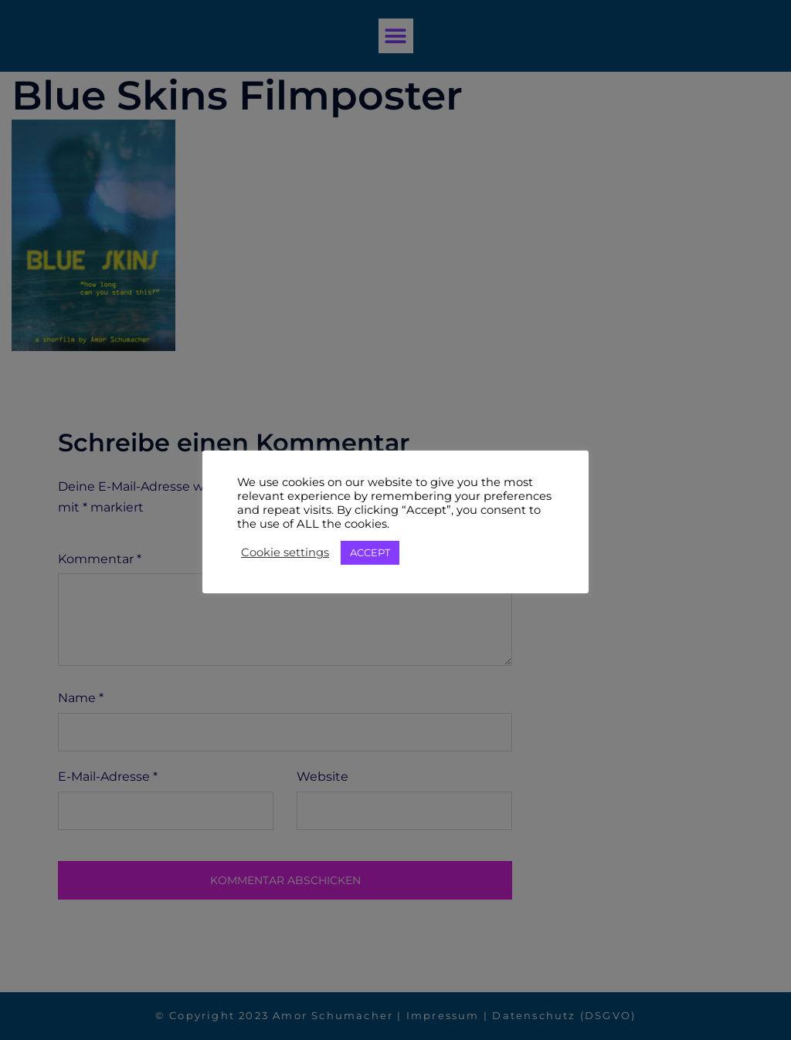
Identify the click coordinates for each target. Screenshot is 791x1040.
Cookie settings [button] (285, 552)
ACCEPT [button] (370, 552)
